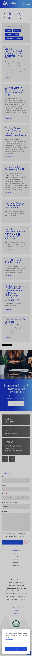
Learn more (9, 639)
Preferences (16, 644)
